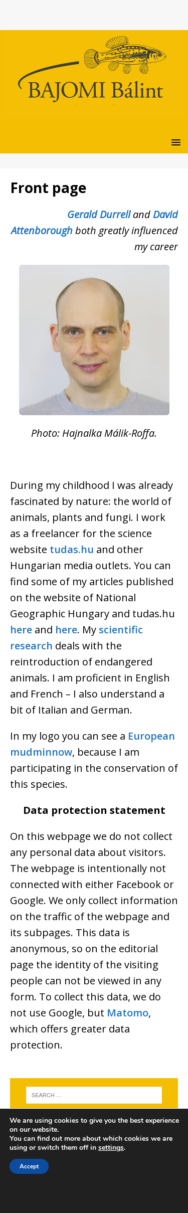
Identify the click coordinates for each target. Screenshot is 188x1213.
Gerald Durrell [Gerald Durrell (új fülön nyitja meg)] (100, 214)
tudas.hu (72, 549)
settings (111, 1147)
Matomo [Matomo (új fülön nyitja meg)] (127, 1012)
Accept (29, 1166)
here (21, 629)
